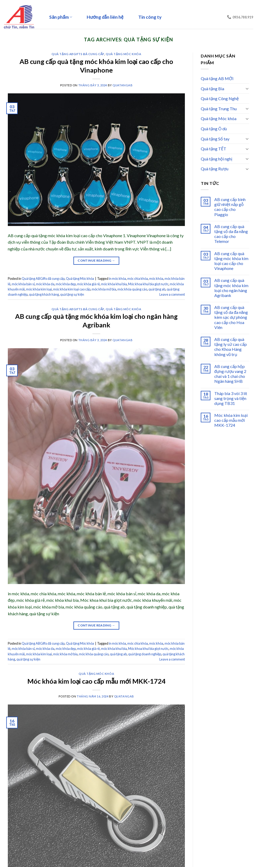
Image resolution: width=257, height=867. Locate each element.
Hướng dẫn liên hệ (105, 17)
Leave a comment (172, 294)
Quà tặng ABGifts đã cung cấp (78, 54)
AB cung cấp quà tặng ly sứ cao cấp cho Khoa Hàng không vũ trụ (230, 347)
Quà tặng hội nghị (216, 158)
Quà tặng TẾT (213, 148)
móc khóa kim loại (39, 289)
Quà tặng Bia (212, 88)
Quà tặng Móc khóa (123, 54)
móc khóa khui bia (114, 284)
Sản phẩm (60, 17)
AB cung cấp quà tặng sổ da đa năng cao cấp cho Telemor (231, 234)
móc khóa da (45, 284)
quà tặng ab (156, 289)
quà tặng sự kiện (72, 294)
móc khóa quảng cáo (132, 289)
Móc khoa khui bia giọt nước (148, 284)
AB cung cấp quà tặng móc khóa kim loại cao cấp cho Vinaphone (231, 261)
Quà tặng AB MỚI (217, 78)
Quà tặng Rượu (214, 168)
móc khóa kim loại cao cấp (71, 289)
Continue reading (96, 260)
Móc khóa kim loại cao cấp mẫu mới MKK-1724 (96, 681)
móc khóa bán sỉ (23, 284)
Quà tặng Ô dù (214, 128)
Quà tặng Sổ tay (215, 138)
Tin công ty (149, 17)
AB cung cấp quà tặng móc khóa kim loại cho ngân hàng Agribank (231, 288)
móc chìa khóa (137, 278)
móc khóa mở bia (104, 289)
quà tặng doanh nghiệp (144, 654)
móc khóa (156, 278)
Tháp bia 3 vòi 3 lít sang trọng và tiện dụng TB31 (230, 398)
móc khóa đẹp (66, 284)
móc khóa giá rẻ (88, 284)
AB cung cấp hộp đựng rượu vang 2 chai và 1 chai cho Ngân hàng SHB (230, 374)
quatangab (122, 85)
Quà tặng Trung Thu (219, 108)
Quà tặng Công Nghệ (220, 98)
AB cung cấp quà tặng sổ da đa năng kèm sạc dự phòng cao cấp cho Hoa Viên (231, 317)
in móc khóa (117, 278)
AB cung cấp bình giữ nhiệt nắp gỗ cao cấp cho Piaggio (230, 207)
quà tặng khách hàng (44, 294)
